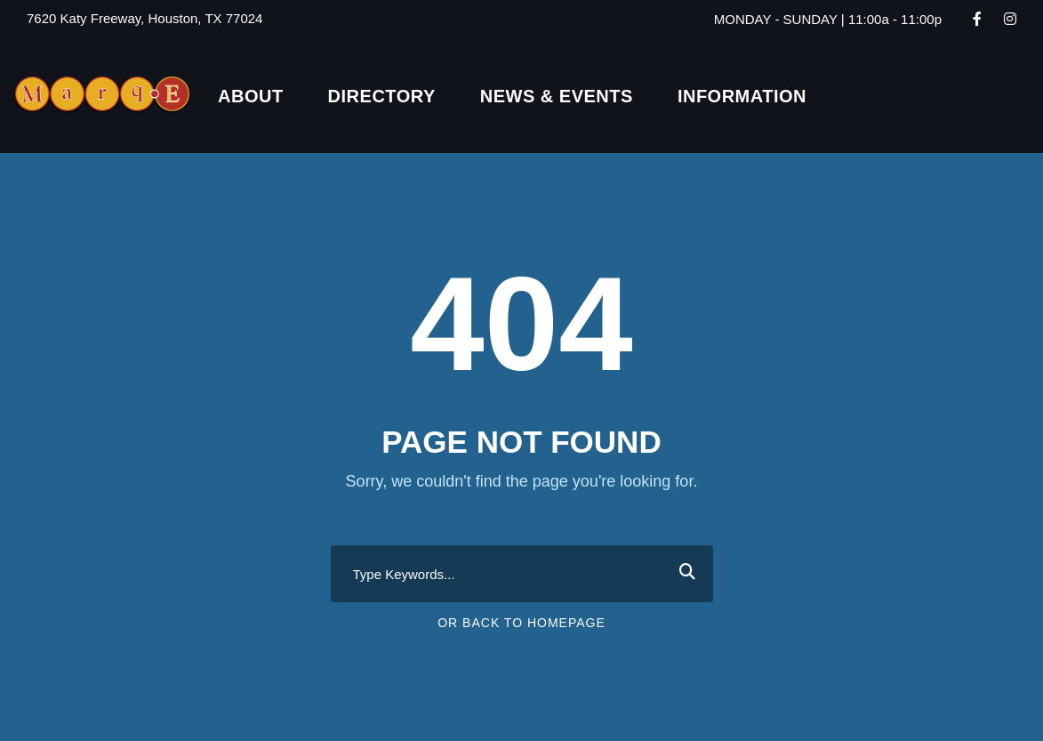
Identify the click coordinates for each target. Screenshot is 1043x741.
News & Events (556, 96)
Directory (382, 96)
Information (742, 96)
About (251, 96)
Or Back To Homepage (521, 623)
